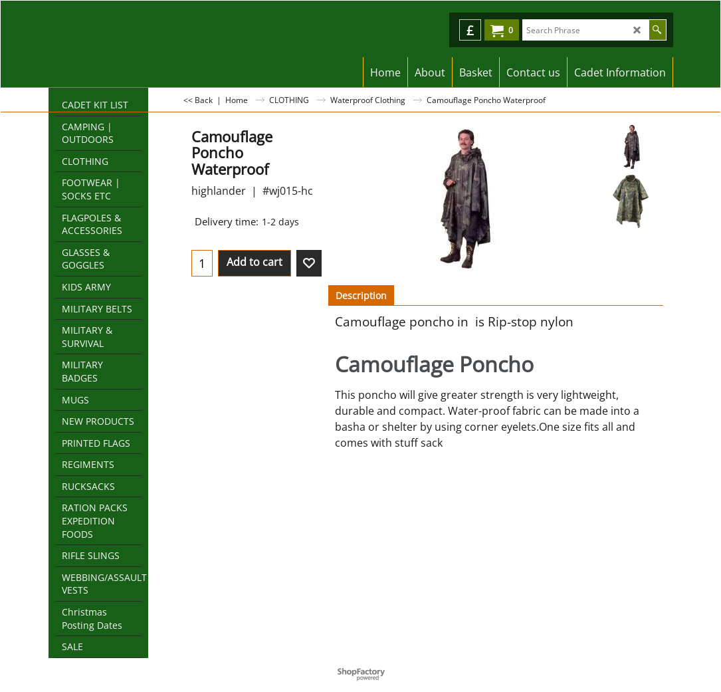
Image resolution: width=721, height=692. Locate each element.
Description (361, 295)
